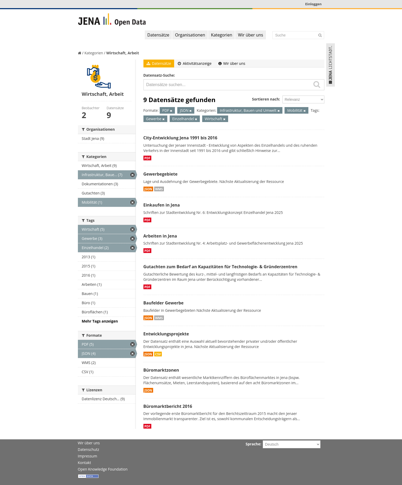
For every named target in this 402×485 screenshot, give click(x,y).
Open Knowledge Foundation (103, 469)
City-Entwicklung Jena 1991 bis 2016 (180, 138)
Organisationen (190, 35)
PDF (147, 158)
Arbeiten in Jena (160, 236)
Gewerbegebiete (160, 174)
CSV (158, 354)
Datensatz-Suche (158, 75)
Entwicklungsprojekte (166, 334)
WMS (159, 189)
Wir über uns (250, 35)
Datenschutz (88, 449)
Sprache (253, 443)
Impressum (87, 456)
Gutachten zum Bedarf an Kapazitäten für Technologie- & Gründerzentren (220, 267)
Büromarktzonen (161, 370)
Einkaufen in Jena (161, 205)
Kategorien (221, 35)
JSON (148, 189)
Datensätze (158, 35)
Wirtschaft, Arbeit (122, 52)
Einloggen (313, 4)
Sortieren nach (265, 99)
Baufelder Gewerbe (163, 303)
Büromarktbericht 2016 (167, 406)
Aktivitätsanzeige (194, 63)
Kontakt (84, 462)
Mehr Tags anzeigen (100, 321)
